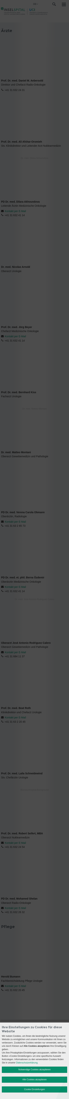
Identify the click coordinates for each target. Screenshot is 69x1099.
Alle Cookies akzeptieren (34, 1079)
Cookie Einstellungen (34, 1089)
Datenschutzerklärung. (27, 1062)
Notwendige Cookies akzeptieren (34, 1069)
